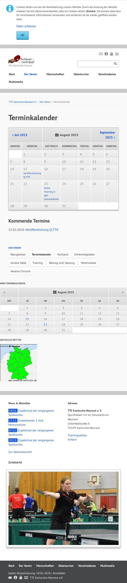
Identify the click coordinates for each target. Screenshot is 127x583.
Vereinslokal (88, 263)
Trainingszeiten (77, 435)
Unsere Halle (18, 263)
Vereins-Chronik (20, 271)
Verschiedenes (107, 74)
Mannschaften (55, 74)
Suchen (115, 64)
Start (12, 74)
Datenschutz (111, 54)
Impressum (106, 54)
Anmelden (59, 573)
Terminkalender (41, 254)
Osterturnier (81, 74)
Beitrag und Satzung (62, 263)
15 (27, 319)
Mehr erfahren (26, 26)
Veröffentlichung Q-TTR (41, 229)
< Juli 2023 (19, 135)
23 (45, 324)
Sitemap (117, 54)
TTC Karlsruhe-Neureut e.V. (23, 101)
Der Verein (30, 74)
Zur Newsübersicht (20, 452)
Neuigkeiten (18, 254)
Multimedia (16, 82)
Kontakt (101, 54)
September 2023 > (107, 134)
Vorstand (62, 254)
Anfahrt (72, 439)
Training (37, 263)
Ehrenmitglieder (84, 254)
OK (22, 35)
